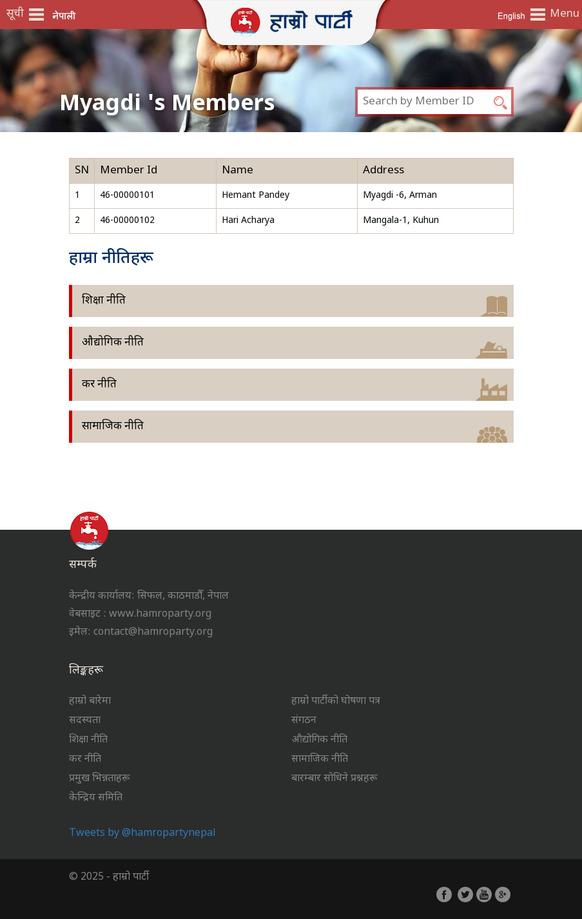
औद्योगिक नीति (113, 343)
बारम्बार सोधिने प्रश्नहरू (334, 779)
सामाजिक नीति (113, 427)
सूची (15, 14)
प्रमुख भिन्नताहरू (99, 779)
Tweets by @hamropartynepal (142, 833)
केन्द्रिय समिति (95, 798)
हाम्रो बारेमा (90, 701)
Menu (563, 14)
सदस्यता (85, 721)
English (511, 15)
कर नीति (99, 385)
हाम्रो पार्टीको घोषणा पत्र (335, 701)
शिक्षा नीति (104, 301)
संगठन (303, 721)
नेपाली (64, 15)
